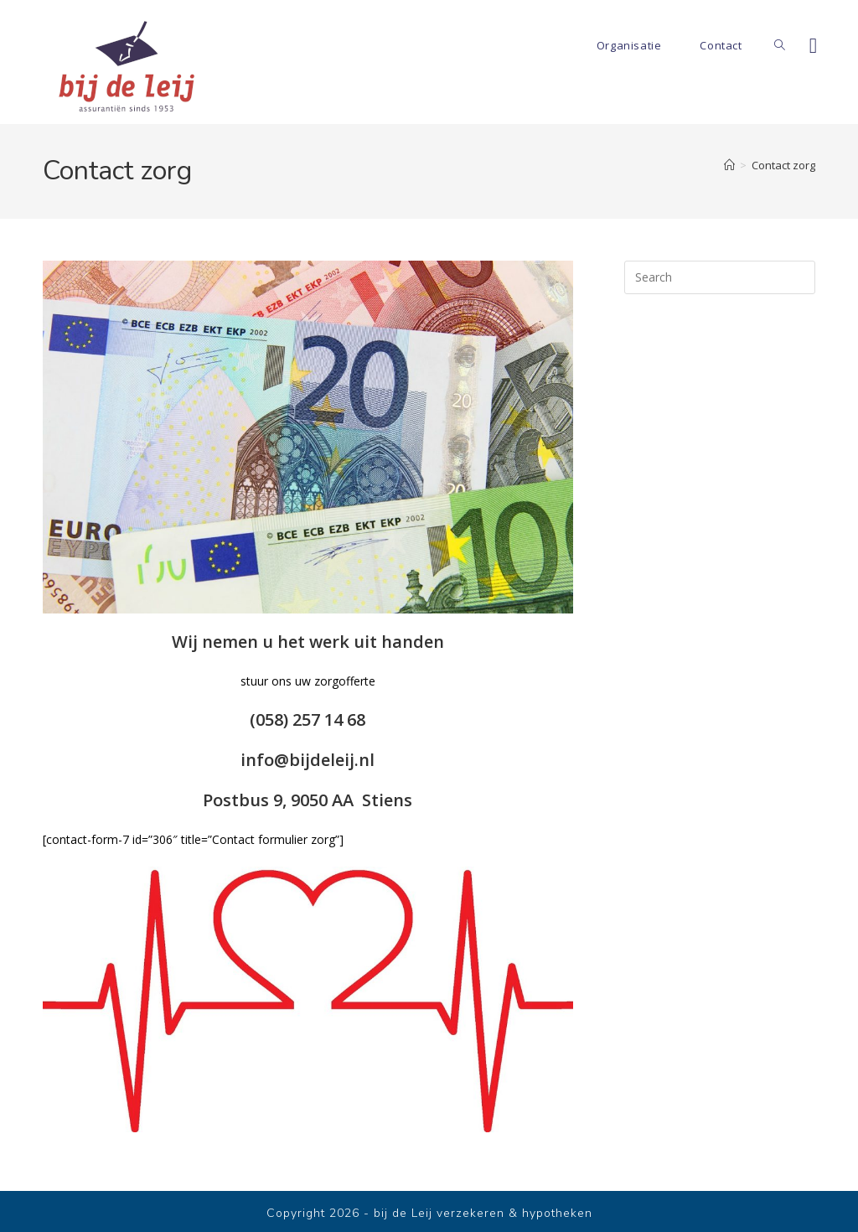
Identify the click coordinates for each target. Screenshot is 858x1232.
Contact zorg (783, 165)
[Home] (729, 165)
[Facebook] (813, 45)
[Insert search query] (719, 277)
